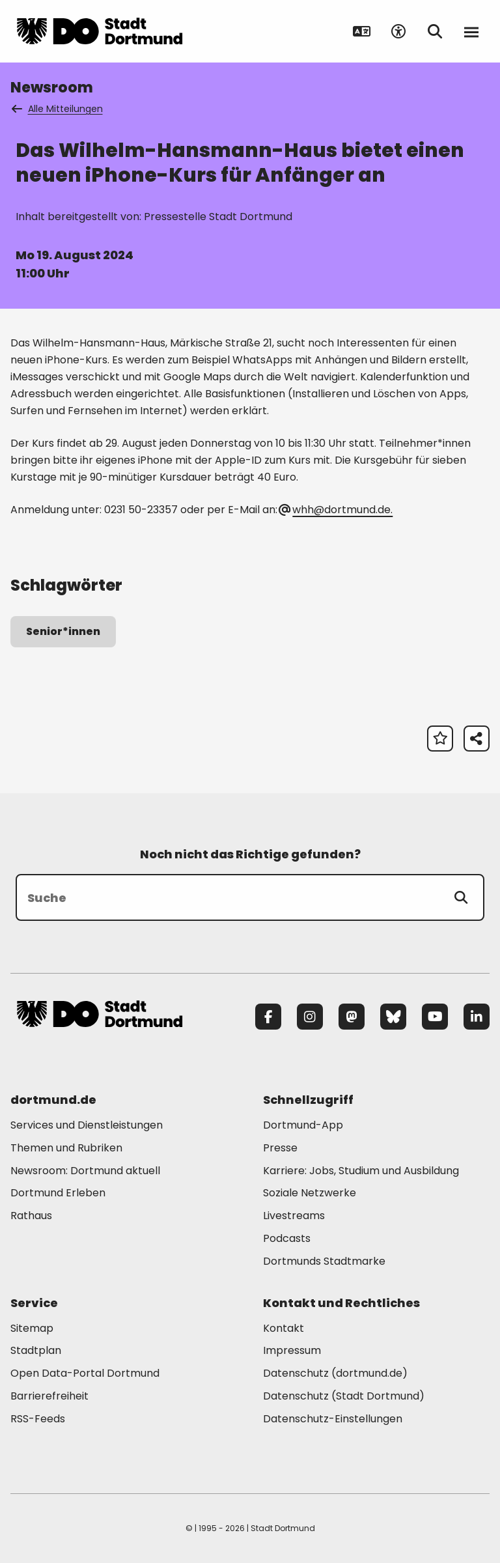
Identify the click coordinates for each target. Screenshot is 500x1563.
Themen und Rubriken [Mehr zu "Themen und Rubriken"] (66, 1147)
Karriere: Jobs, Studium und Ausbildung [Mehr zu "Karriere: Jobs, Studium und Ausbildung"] (361, 1170)
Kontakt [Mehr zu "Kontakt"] (283, 1328)
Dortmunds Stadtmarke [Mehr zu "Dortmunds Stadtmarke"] (324, 1261)
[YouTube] (435, 1017)
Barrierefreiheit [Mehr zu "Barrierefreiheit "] (49, 1395)
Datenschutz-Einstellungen (332, 1419)
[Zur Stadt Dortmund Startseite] (99, 31)
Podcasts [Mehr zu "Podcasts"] (287, 1238)
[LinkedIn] (477, 1017)
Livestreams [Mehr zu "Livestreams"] (294, 1215)
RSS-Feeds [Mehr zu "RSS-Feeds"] (37, 1418)
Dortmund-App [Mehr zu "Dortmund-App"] (303, 1125)
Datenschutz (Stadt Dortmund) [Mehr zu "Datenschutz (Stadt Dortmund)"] (343, 1395)
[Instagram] (310, 1017)
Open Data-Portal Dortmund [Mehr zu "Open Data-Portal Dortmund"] (85, 1373)
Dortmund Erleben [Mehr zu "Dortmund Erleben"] (57, 1192)
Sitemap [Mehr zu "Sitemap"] (31, 1328)
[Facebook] (268, 1017)
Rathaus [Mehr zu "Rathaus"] (31, 1215)
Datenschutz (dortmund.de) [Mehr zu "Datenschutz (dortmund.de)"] (335, 1373)
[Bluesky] (393, 1017)
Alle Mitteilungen (58, 108)
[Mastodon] (352, 1017)
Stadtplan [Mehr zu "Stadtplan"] (35, 1350)
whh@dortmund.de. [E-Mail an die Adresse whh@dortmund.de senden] (336, 509)
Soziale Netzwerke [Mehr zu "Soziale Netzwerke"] (309, 1192)
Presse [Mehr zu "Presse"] (280, 1147)
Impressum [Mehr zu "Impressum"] (292, 1350)
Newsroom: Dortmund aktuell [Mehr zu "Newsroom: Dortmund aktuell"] (85, 1170)
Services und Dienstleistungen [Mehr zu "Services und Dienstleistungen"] (86, 1125)
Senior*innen (63, 631)
